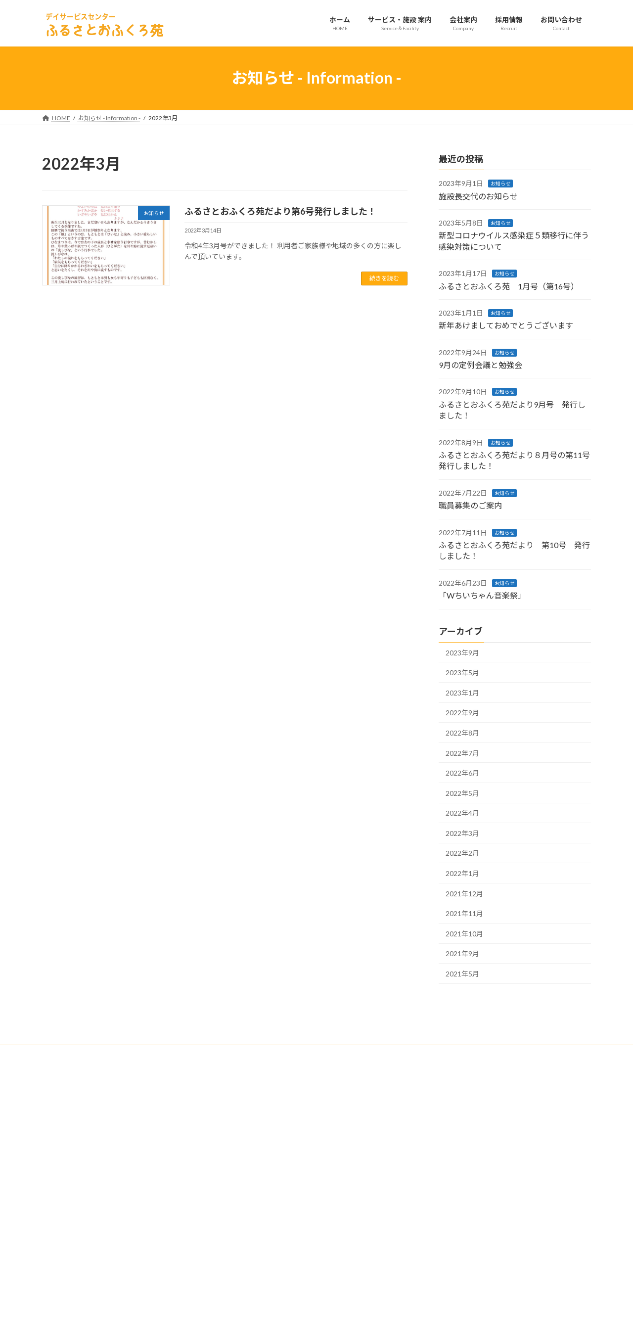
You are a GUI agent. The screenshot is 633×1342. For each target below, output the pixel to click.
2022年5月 (462, 792)
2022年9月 (462, 712)
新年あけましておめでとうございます (506, 325)
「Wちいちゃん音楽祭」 (482, 595)
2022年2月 (462, 853)
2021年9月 (462, 953)
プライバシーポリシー (81, 1054)
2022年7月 (462, 752)
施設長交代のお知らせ (478, 195)
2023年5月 (462, 672)
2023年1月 (462, 692)
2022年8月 (462, 733)
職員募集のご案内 (470, 505)
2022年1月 (462, 873)
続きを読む (384, 278)
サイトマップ (148, 1054)
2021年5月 (462, 974)
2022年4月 (462, 813)
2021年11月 (464, 913)
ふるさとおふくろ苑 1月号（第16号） (509, 285)
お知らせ (500, 183)
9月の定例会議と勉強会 (480, 365)
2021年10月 (464, 933)
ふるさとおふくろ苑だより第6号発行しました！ (280, 211)
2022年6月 (462, 773)
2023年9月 (462, 652)
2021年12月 (464, 893)
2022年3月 (462, 833)
